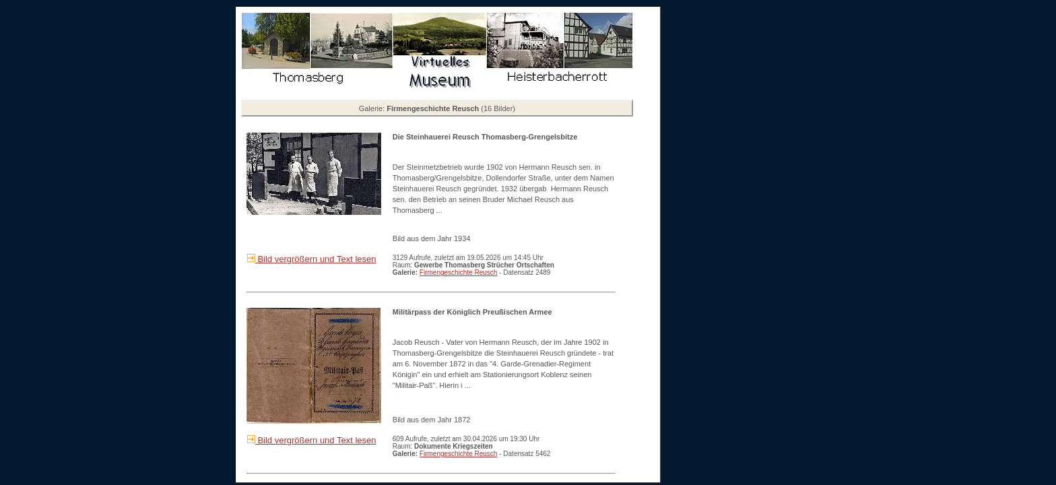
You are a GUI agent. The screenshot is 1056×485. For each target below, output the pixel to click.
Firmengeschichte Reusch (459, 272)
